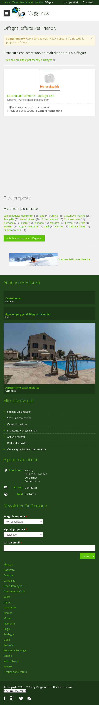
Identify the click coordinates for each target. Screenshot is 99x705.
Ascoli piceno (27, 219)
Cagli (46, 226)
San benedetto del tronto (18, 215)
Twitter (21, 698)
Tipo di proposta (15, 529)
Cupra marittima (28, 226)
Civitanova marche (74, 215)
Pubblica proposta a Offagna (22, 238)
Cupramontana (12, 230)
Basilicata (9, 570)
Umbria (8, 655)
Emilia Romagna (13, 586)
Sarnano (8, 226)
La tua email (13, 542)
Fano (41, 215)
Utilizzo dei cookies (36, 474)
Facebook (5, 698)
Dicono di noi (32, 481)
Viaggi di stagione (17, 424)
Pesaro (23, 223)
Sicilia (7, 639)
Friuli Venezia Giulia (15, 591)
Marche (8, 612)
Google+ (12, 698)
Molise (7, 618)
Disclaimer (31, 477)
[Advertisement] (49, 150)
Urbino (54, 215)
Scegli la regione (15, 516)
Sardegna (9, 634)
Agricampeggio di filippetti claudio (27, 314)
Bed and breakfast (17, 443)
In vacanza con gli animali (22, 430)
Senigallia (9, 219)
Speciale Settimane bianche (49, 259)
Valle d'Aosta (11, 661)
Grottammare (72, 219)
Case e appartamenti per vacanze (26, 449)
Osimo (59, 226)
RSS (29, 698)
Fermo (69, 223)
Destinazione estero (15, 672)
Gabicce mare (77, 226)
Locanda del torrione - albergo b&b (30, 96)
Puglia (7, 629)
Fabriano (39, 223)
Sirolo (82, 223)
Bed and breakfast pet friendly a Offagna (28, 60)
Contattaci (88, 2)
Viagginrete (38, 13)
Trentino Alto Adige (15, 650)
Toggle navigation (7, 13)
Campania (9, 580)
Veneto (8, 666)
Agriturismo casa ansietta (22, 387)
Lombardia (10, 607)
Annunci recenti (16, 436)
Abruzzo (8, 564)
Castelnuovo (13, 298)
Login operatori (70, 2)
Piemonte (9, 623)
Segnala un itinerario (19, 411)
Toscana (9, 645)
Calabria (8, 575)
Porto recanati (49, 219)
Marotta (54, 223)
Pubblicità (30, 494)
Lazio (7, 596)
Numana (9, 223)
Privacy (29, 470)
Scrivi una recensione (19, 418)
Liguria (7, 602)
